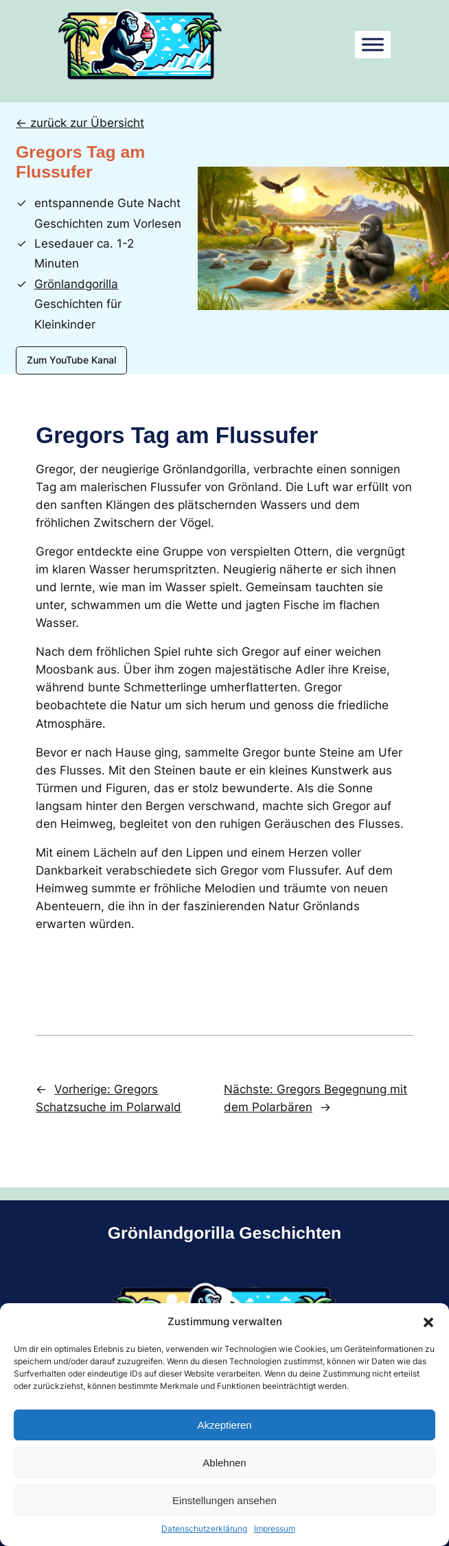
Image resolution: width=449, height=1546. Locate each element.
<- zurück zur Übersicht (80, 123)
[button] (428, 1322)
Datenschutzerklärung (204, 1528)
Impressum (274, 1528)
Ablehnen (224, 1462)
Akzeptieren (224, 1425)
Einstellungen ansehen (224, 1500)
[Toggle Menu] (373, 44)
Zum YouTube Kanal (71, 360)
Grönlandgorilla (76, 284)
